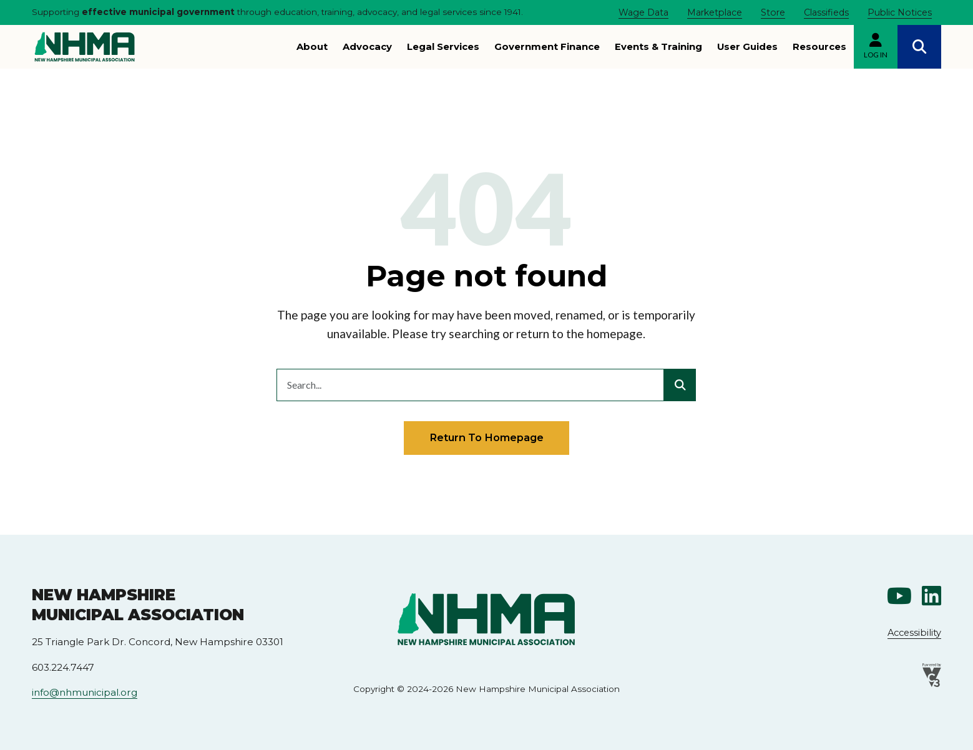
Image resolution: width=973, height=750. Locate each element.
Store (773, 12)
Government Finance (547, 46)
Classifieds (826, 12)
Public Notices (900, 12)
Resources (819, 46)
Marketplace (714, 12)
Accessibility (914, 632)
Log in (875, 55)
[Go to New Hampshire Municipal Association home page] (84, 47)
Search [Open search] (919, 47)
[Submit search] (679, 385)
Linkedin (931, 595)
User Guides (747, 46)
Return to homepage (486, 437)
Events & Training (658, 46)
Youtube (899, 595)
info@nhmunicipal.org (84, 692)
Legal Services (443, 46)
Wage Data (643, 12)
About (312, 46)
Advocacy (367, 46)
